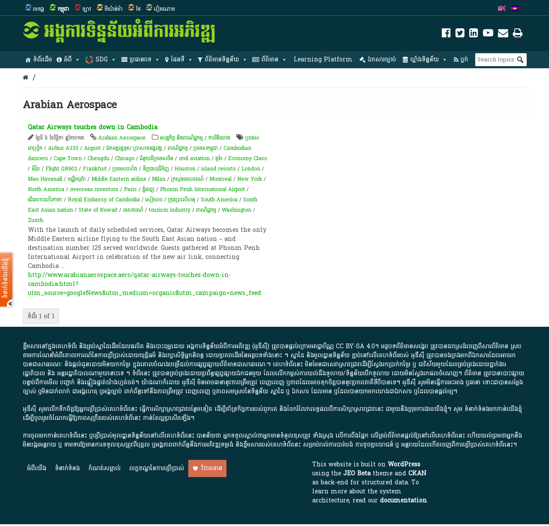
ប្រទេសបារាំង (124, 168)
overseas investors (94, 189)
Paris (130, 189)
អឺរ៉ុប (36, 168)
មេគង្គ (38, 9)
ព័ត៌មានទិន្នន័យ (226, 59)
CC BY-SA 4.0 (355, 346)
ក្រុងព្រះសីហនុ (181, 199)
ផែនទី (182, 59)
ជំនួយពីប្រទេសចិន (156, 158)
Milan (159, 179)
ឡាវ (86, 9)
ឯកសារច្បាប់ (382, 59)
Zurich (35, 220)
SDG (106, 59)
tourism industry (169, 210)
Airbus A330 (63, 148)
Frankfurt (95, 168)
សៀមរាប (154, 199)
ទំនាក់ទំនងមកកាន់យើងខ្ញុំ (493, 409)
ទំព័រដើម (42, 59)
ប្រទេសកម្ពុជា (205, 148)
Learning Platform (323, 59)
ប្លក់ (464, 59)
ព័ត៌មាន (274, 59)
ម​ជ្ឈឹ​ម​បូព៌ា (77, 179)
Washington (236, 210)
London (250, 168)
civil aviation (194, 158)
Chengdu (98, 158)
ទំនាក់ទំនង (67, 468)
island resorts (218, 168)
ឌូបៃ (219, 158)
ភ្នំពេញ (148, 189)
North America (46, 189)
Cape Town (68, 158)
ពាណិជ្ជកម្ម (178, 148)
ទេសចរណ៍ (133, 210)
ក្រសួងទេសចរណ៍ (187, 179)
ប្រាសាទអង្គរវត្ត (147, 148)
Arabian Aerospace (121, 138)
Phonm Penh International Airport (202, 189)
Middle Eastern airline (118, 179)
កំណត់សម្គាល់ (104, 468)
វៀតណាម (164, 9)
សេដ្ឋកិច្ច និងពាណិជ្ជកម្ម (181, 138)
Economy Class (247, 158)
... (63, 266)
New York (249, 179)
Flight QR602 (61, 168)
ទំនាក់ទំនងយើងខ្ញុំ (5, 278)
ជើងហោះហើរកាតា (45, 199)
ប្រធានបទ (145, 59)
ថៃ (138, 9)
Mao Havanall (45, 179)
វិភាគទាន (211, 468)
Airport (92, 148)
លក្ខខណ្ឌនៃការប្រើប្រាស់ (156, 468)
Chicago (124, 158)
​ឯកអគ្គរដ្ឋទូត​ (118, 148)
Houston (185, 168)
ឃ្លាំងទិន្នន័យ (428, 59)
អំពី (72, 59)
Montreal (220, 179)
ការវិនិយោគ (219, 138)
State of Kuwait (98, 210)
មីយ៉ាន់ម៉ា (114, 9)
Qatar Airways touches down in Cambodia (92, 127)
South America (219, 199)
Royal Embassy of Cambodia (104, 199)
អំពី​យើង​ (36, 468)
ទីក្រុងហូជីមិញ (156, 168)
